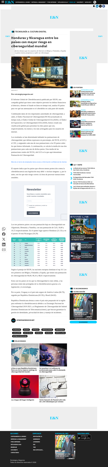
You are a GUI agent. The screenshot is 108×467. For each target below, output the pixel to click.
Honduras (39, 333)
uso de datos (28, 333)
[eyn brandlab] (79, 217)
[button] (3, 229)
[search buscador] (94, 2)
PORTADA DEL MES (61, 434)
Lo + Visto (78, 165)
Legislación (16, 333)
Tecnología (16, 330)
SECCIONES (14, 434)
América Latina (60, 333)
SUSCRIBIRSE (83, 322)
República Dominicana (20, 336)
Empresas (36, 330)
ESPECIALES (37, 434)
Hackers (26, 330)
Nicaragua (49, 333)
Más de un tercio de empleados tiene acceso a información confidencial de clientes (39, 162)
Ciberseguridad (47, 330)
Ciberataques (60, 330)
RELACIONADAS (20, 341)
